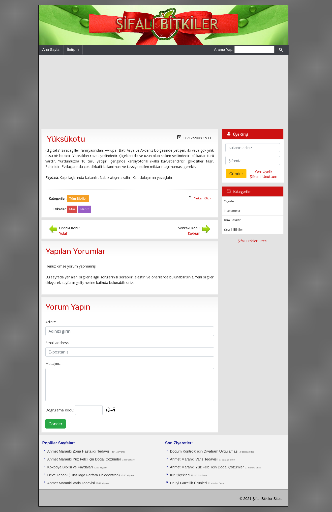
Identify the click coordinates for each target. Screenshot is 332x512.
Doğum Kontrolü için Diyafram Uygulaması (204, 451)
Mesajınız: (53, 363)
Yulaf (63, 233)
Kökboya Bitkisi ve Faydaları (70, 467)
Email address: (57, 342)
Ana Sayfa (51, 49)
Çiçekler (229, 201)
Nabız (84, 209)
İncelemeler (232, 211)
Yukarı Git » (202, 198)
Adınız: (50, 321)
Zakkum (193, 233)
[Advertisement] (163, 92)
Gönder (55, 424)
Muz (72, 209)
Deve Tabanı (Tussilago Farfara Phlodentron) (83, 475)
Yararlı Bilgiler (233, 229)
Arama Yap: (223, 49)
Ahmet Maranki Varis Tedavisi (71, 483)
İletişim (73, 49)
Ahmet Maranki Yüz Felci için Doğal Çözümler (84, 459)
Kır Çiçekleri (180, 475)
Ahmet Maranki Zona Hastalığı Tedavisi (79, 451)
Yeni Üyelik (263, 171)
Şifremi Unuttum (263, 176)
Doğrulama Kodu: (59, 409)
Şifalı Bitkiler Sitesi (252, 240)
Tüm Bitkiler (232, 220)
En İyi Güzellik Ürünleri (188, 483)
